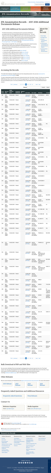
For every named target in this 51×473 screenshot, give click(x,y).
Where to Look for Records (29, 447)
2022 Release (30, 384)
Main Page (43, 35)
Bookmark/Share (40, 2)
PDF (27, 96)
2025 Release (7, 384)
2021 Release (42, 384)
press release (23, 50)
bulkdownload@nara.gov (11, 372)
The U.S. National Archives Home (13, 3)
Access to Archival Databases (5, 448)
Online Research (6, 436)
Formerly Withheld (18, 92)
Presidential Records (6, 445)
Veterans (16, 445)
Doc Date (28, 92)
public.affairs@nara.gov (36, 408)
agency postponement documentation (30, 380)
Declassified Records (30, 445)
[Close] (49, 461)
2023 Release (17, 384)
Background (44, 37)
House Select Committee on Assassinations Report (44, 45)
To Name (48, 92)
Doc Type (34, 92)
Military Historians (17, 439)
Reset (48, 87)
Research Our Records (5, 9)
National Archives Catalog (7, 444)
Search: (25, 87)
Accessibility (14, 467)
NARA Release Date (11, 91)
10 (30, 84)
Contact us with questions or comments (8, 430)
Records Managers (18, 444)
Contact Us (47, 2)
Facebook (19, 463)
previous (15, 84)
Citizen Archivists (32, 2)
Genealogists (16, 438)
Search (47, 4)
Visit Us (36, 8)
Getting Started (29, 438)
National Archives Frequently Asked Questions (29, 441)
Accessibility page (32, 424)
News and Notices (42, 438)
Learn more (39, 470)
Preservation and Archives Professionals (19, 442)
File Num (40, 92)
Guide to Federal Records (31, 443)
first (12, 84)
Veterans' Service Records (15, 9)
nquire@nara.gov (10, 408)
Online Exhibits (5, 452)
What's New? (42, 436)
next (37, 84)
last (39, 84)
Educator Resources (25, 9)
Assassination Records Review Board (44, 50)
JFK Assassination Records (20, 16)
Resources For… (18, 436)
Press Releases (32, 396)
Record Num (6, 92)
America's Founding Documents (46, 9)
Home (3, 16)
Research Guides (30, 436)
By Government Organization (5, 442)
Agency (23, 92)
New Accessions (42, 439)
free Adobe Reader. (16, 423)
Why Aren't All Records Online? (30, 450)
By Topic (3, 438)
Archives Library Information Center (5, 450)
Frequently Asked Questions (12, 396)
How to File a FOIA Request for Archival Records (30, 453)
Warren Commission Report (44, 40)
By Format (4, 439)
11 (32, 84)
